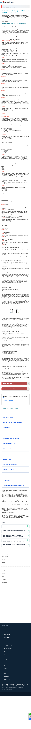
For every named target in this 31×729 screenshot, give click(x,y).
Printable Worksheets (8, 681)
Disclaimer (6, 706)
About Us (5, 698)
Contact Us (6, 700)
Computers (4, 600)
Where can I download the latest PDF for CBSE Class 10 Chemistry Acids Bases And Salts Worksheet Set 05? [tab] (13, 559)
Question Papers (7, 670)
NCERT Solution (7, 667)
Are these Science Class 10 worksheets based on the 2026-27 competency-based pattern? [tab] (14, 564)
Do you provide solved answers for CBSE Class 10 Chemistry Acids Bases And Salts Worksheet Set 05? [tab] (12, 569)
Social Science (5, 589)
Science (3, 592)
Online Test (6, 692)
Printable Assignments (8, 678)
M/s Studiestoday (12, 726)
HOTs (5, 684)
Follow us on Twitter (7, 703)
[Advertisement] (15, 17)
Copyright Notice (7, 712)
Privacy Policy (6, 709)
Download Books (7, 672)
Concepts (5, 675)
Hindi (3, 609)
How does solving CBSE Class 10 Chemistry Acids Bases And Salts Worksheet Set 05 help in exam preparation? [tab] (13, 573)
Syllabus (5, 661)
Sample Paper (6, 664)
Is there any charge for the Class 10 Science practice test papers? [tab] (13, 578)
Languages (4, 612)
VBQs (5, 686)
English (3, 603)
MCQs (5, 689)
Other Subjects (5, 597)
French (3, 606)
